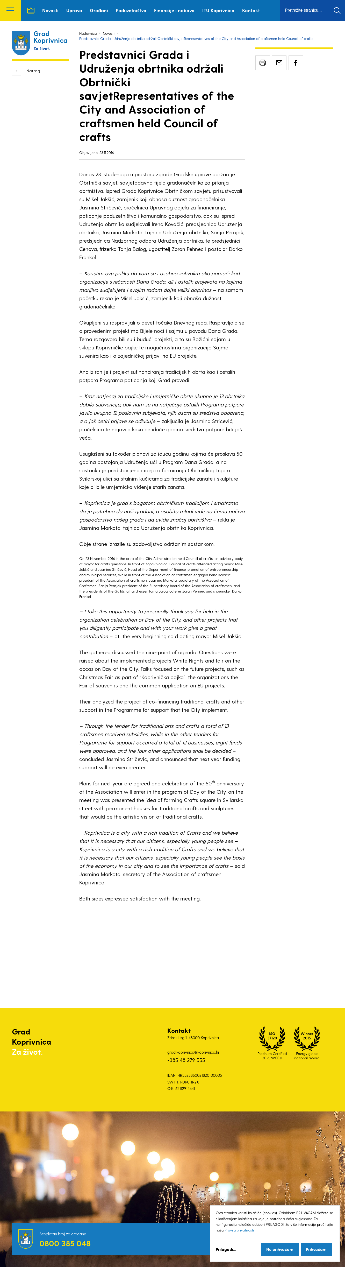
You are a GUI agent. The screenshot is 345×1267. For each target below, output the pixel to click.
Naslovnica (31, 10)
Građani (99, 10)
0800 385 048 (65, 1243)
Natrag (33, 70)
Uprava (74, 10)
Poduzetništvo (131, 10)
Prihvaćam (316, 1249)
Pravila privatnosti (239, 1230)
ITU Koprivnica (218, 10)
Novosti (50, 10)
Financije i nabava (174, 10)
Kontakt (251, 10)
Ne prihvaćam (279, 1249)
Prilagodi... (226, 1249)
